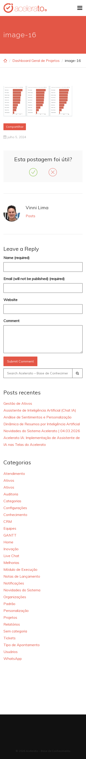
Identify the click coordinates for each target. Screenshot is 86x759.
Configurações (15, 507)
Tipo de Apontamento (21, 645)
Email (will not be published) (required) (34, 278)
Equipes (9, 528)
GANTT (10, 535)
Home (8, 542)
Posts (30, 216)
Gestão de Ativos (17, 403)
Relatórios (11, 624)
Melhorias (11, 562)
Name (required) (16, 257)
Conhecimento (15, 514)
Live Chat (11, 555)
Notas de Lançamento (21, 576)
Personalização (16, 610)
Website (10, 299)
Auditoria (10, 494)
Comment (11, 320)
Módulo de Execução (20, 569)
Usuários (10, 651)
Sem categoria (15, 631)
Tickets (9, 638)
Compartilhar (14, 126)
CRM (7, 521)
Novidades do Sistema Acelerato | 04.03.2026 (41, 430)
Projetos (10, 617)
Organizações (14, 597)
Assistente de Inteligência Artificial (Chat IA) (39, 410)
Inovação (11, 549)
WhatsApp (12, 658)
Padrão (9, 603)
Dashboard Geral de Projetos (36, 60)
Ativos (8, 480)
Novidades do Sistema (21, 590)
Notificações (13, 583)
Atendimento (14, 473)
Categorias (12, 501)
